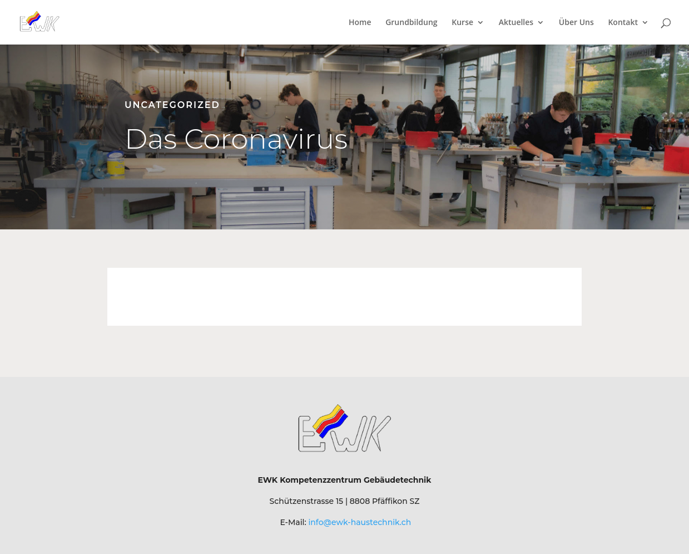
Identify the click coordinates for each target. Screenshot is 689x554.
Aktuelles (516, 22)
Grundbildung (411, 22)
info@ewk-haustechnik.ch (359, 522)
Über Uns (576, 22)
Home (360, 22)
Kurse (462, 22)
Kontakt (623, 22)
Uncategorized (172, 105)
